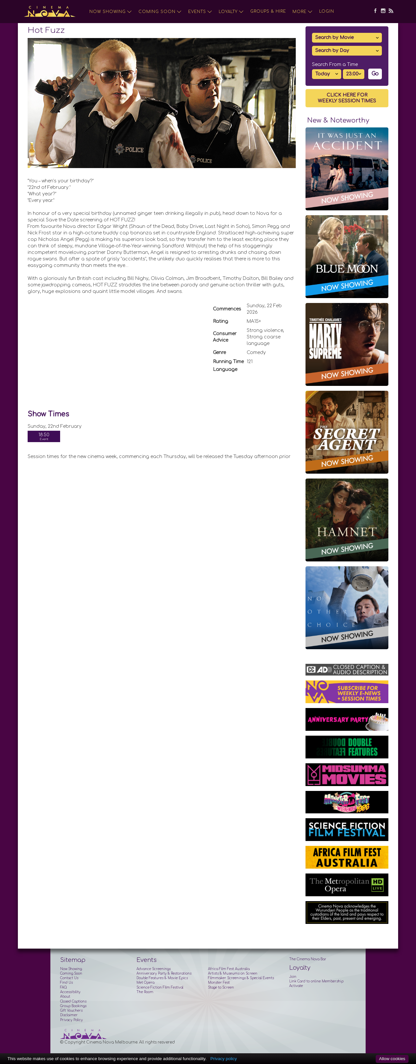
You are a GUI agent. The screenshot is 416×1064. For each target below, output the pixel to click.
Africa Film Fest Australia (229, 969)
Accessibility (70, 992)
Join (292, 977)
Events (200, 11)
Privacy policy (223, 1058)
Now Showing (110, 11)
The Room (144, 992)
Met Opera (145, 982)
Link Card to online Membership (316, 981)
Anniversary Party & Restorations (163, 973)
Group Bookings (73, 1006)
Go (375, 74)
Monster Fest (219, 982)
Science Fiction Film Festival (159, 987)
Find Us (66, 982)
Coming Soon (160, 11)
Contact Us (69, 978)
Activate (296, 986)
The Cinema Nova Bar (307, 959)
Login (326, 11)
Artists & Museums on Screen (232, 973)
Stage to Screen (221, 987)
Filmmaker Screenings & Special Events (241, 978)
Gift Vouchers (71, 1010)
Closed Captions (73, 1001)
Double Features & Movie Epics (162, 978)
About (65, 996)
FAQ (63, 987)
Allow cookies (392, 1058)
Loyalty (231, 11)
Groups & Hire (268, 11)
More (302, 11)
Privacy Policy (71, 1020)
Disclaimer (69, 1015)
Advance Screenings (153, 969)
